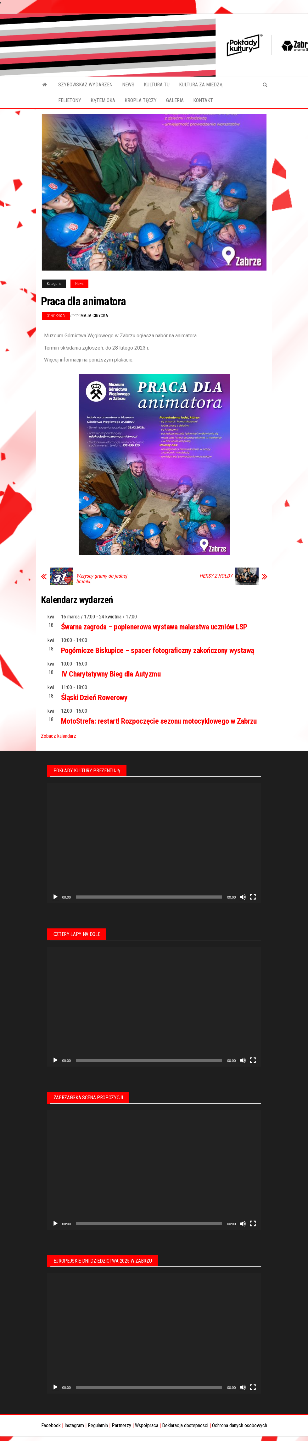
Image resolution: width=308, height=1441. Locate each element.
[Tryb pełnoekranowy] (253, 897)
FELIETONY (69, 100)
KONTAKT (203, 100)
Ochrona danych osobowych (239, 1425)
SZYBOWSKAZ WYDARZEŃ (85, 85)
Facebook (51, 1425)
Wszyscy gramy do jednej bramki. (101, 579)
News (79, 283)
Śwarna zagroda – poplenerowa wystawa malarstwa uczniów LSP (154, 627)
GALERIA (175, 100)
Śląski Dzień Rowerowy (94, 697)
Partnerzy (121, 1425)
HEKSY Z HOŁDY (215, 576)
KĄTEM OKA (103, 100)
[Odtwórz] (55, 897)
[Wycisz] (243, 897)
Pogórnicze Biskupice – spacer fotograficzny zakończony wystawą (157, 650)
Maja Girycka (94, 315)
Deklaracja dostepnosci (185, 1425)
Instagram (74, 1425)
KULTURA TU (157, 85)
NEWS (128, 85)
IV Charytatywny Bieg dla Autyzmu (111, 674)
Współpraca (146, 1425)
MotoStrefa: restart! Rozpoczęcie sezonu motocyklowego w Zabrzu (159, 721)
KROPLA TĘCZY (141, 100)
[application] (154, 843)
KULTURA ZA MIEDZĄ (200, 85)
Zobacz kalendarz (58, 736)
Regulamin (98, 1425)
